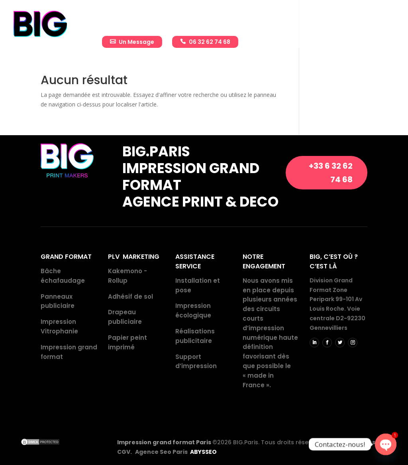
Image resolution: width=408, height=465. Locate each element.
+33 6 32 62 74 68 (331, 172)
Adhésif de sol (130, 296)
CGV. (124, 452)
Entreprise (148, 18)
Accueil (113, 18)
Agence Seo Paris (176, 452)
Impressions (191, 18)
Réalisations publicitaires (264, 18)
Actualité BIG (339, 18)
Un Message (136, 42)
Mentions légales (349, 442)
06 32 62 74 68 (209, 42)
